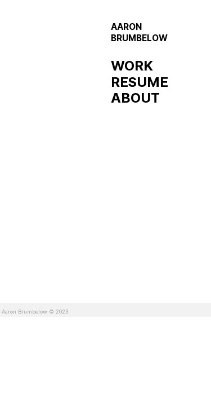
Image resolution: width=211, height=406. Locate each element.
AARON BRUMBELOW (139, 32)
